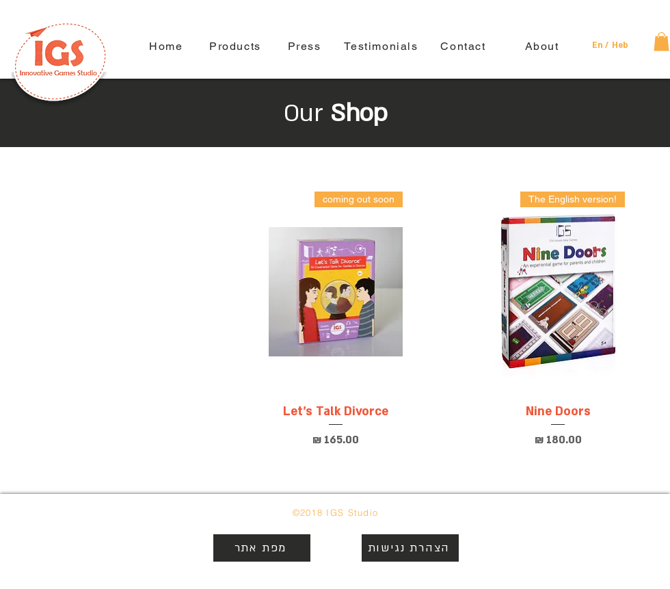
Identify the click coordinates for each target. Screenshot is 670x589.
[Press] (305, 46)
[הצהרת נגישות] (410, 548)
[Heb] (619, 46)
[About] (543, 46)
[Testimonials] (382, 46)
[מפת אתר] (261, 548)
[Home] (167, 46)
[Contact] (464, 46)
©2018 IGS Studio (336, 512)
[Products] (236, 46)
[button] (600, 46)
